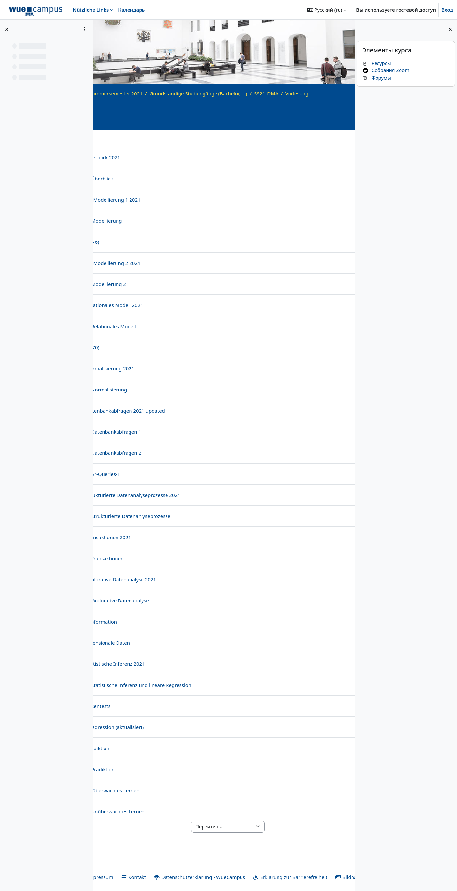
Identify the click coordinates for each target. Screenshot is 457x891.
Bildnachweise (245, 877)
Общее (128, 141)
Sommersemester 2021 (188, 93)
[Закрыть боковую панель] (450, 29)
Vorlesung (130, 100)
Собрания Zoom (385, 70)
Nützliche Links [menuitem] (91, 9)
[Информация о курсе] (340, 129)
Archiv (147, 93)
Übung (319, 141)
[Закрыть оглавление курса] (7, 29)
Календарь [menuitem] (131, 9)
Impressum (134, 869)
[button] (327, 9)
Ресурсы (376, 63)
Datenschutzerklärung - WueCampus (237, 869)
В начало (122, 93)
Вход (447, 9)
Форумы (376, 77)
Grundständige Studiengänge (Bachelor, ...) (270, 93)
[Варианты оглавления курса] (85, 29)
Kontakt (171, 869)
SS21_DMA (338, 93)
